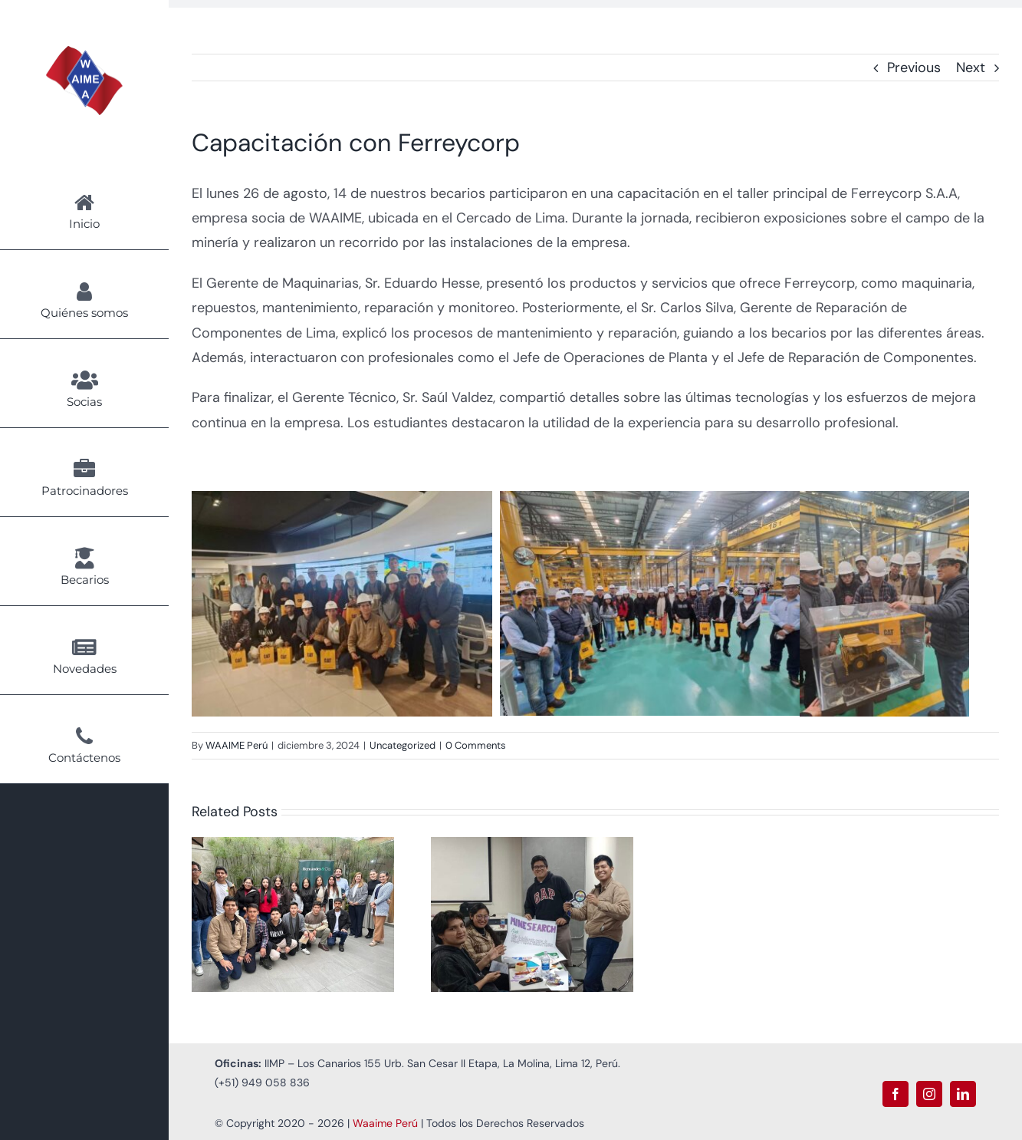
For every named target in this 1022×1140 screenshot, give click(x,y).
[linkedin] (963, 1094)
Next (970, 67)
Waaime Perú (385, 1123)
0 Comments (475, 745)
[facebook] (895, 1094)
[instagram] (929, 1094)
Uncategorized (402, 745)
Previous (914, 67)
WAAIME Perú (236, 745)
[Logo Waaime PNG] (84, 53)
